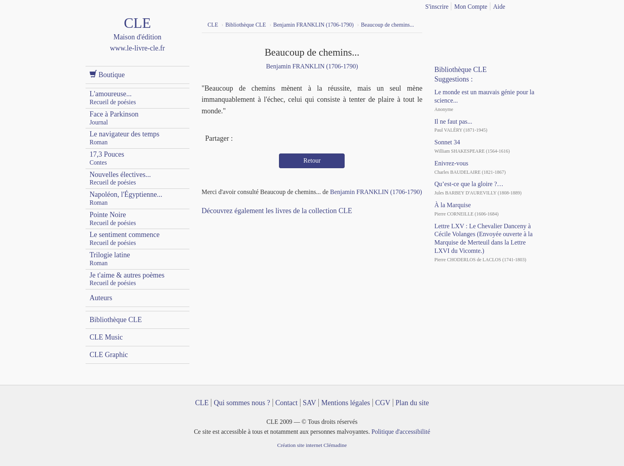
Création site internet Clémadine (312, 445)
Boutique (107, 74)
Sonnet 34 (447, 142)
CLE (202, 403)
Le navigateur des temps (124, 138)
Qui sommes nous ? (242, 403)
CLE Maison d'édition (137, 41)
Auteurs (101, 298)
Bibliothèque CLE (116, 320)
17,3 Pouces (107, 158)
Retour (312, 160)
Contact (286, 403)
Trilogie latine (110, 258)
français (521, 5)
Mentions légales (345, 403)
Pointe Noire (113, 218)
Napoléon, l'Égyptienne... (126, 198)
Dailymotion (473, 23)
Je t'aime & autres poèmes (127, 279)
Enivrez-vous (451, 163)
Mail (269, 139)
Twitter (255, 139)
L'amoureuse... (113, 97)
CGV (382, 403)
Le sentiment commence (125, 238)
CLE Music (106, 337)
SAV (309, 403)
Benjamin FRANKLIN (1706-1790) (312, 66)
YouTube (458, 23)
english (534, 5)
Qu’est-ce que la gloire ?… (468, 184)
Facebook (240, 139)
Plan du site (412, 403)
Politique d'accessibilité (400, 431)
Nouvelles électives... (120, 178)
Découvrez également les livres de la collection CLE (277, 211)
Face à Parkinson (114, 118)
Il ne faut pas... (453, 121)
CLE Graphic (109, 355)
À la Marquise (452, 205)
